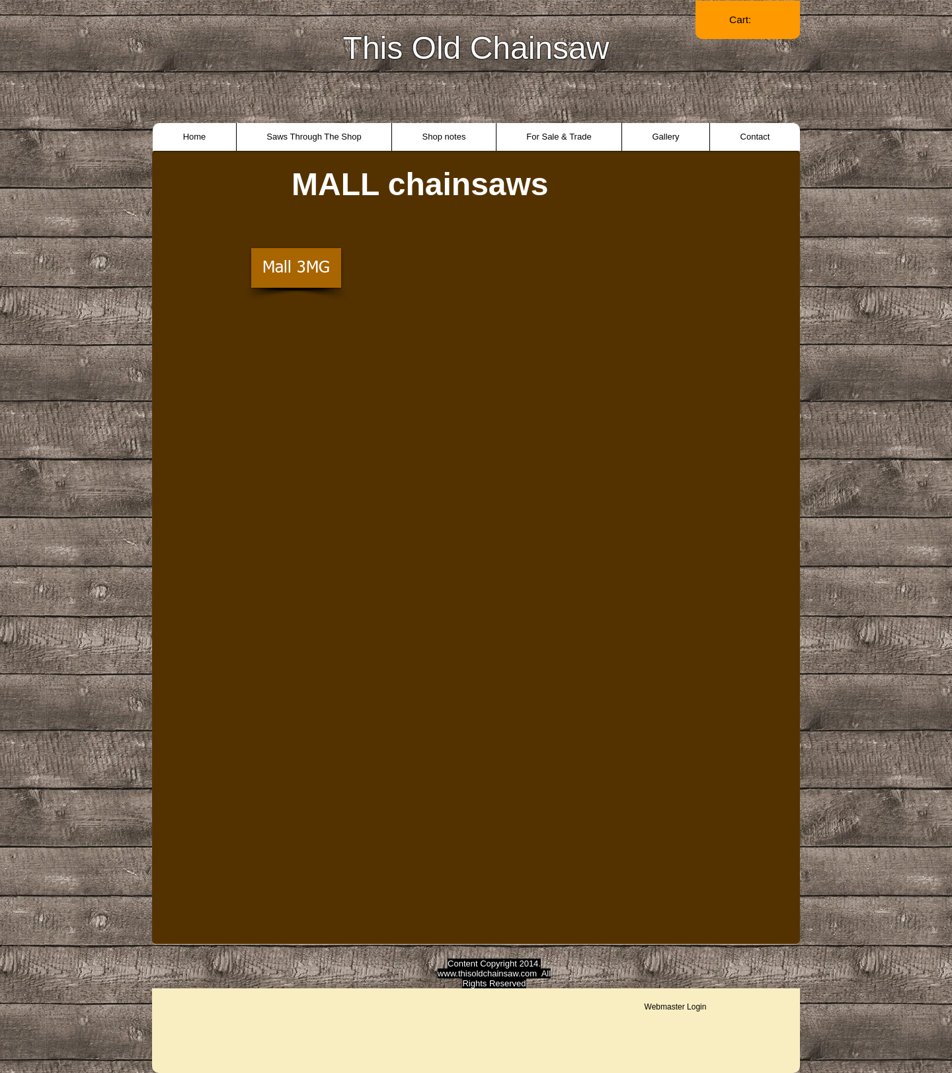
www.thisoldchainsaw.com (487, 973)
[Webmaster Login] (675, 1006)
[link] (747, 20)
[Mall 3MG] (296, 268)
